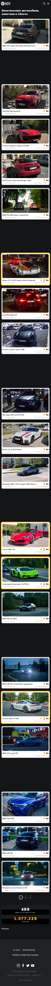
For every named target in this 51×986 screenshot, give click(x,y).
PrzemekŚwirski (10, 218)
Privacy (37, 975)
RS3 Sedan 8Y (11, 315)
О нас (16, 950)
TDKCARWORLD (10, 48)
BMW (4, 46)
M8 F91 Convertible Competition (20, 684)
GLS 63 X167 (19, 415)
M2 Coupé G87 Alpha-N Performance (21, 46)
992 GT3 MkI (14, 719)
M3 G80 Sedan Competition (18, 215)
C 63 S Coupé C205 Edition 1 (26, 484)
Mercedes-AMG (8, 415)
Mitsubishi (6, 888)
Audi (4, 111)
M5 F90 (9, 853)
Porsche (5, 146)
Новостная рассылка (25, 955)
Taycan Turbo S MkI (16, 349)
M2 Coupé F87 (12, 753)
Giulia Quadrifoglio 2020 (21, 180)
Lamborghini (7, 584)
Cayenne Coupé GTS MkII (19, 146)
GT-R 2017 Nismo (14, 450)
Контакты (29, 950)
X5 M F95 (10, 819)
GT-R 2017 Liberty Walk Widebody (21, 280)
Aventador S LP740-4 (21, 584)
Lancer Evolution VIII (19, 888)
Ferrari (5, 549)
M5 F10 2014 (12, 619)
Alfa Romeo (6, 180)
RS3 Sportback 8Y (13, 111)
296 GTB (11, 549)
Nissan (4, 280)
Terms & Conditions (18, 975)
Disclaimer (25, 980)
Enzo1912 (8, 452)
